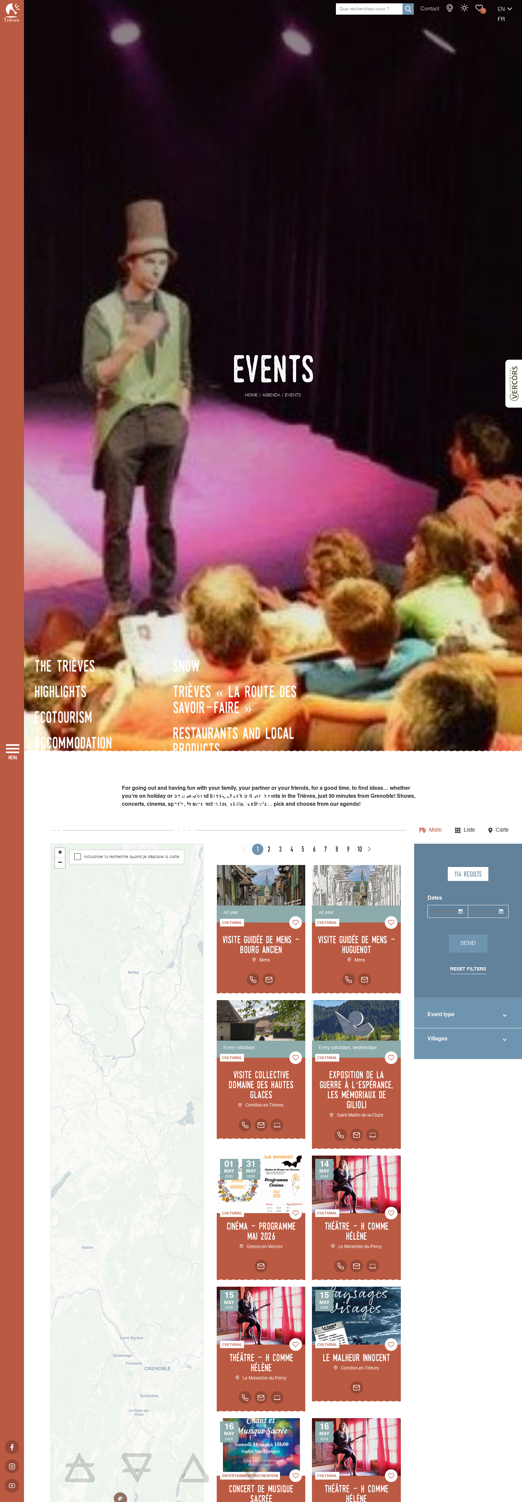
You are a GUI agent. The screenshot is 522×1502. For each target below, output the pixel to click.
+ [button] (60, 853)
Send (468, 943)
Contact (406, 15)
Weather (441, 15)
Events (456, 15)
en (478, 16)
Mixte (435, 830)
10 (359, 849)
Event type (440, 1014)
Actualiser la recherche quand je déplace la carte (131, 857)
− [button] (60, 863)
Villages (437, 1039)
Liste (469, 830)
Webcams (426, 15)
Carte (502, 830)
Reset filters (468, 969)
